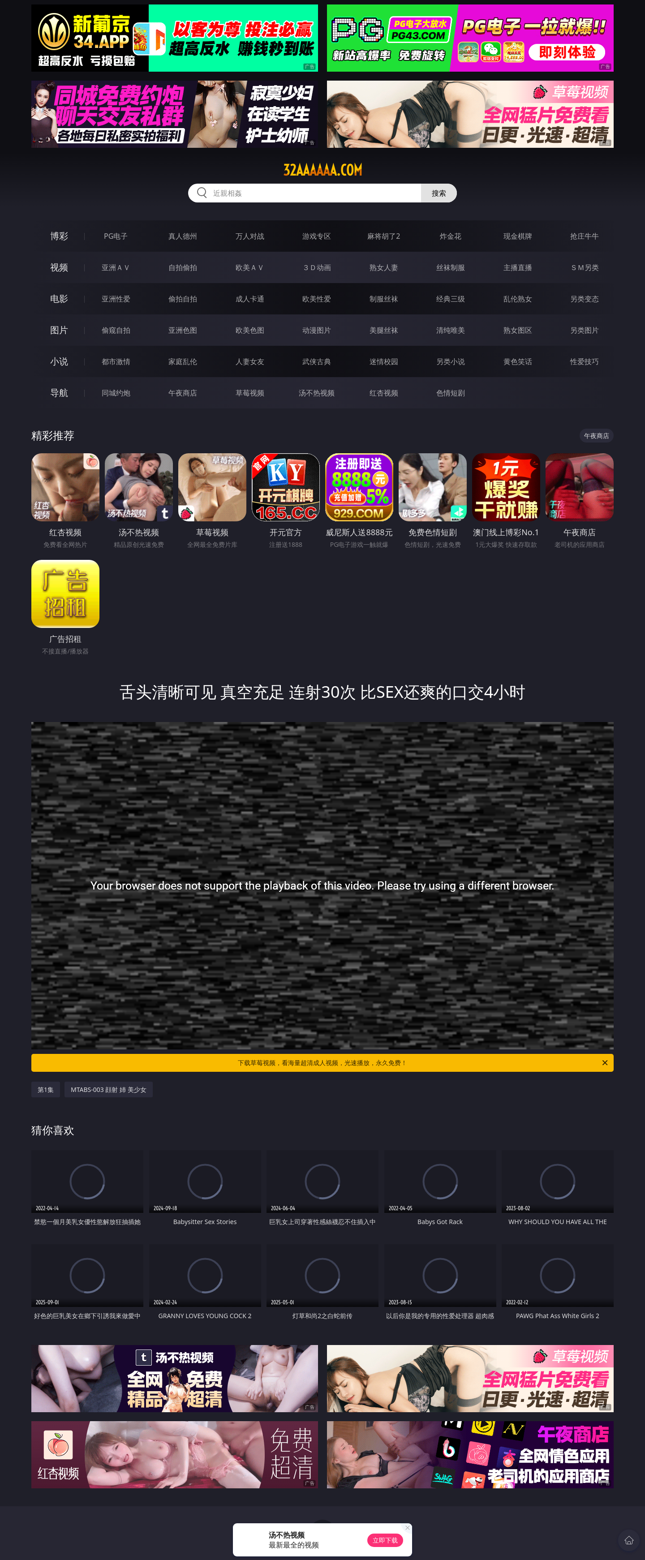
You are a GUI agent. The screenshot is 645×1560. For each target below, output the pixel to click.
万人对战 (250, 236)
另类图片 (584, 330)
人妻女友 (250, 361)
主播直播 (517, 267)
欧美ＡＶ (250, 267)
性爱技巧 (584, 361)
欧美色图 (250, 330)
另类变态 (584, 299)
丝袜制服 (450, 267)
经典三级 (450, 299)
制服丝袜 (384, 299)
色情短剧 (450, 393)
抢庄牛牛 (584, 236)
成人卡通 (250, 299)
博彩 (59, 236)
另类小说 (450, 361)
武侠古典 (316, 361)
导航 (59, 393)
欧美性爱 (316, 299)
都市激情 (116, 361)
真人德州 (182, 236)
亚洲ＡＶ (116, 267)
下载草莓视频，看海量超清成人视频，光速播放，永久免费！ (423, 1062)
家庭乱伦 (182, 361)
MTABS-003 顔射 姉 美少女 (108, 1089)
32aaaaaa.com (322, 170)
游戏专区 (316, 236)
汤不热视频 (317, 393)
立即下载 (385, 1540)
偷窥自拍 (116, 330)
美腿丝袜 (384, 330)
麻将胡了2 (383, 236)
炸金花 (450, 236)
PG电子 (116, 236)
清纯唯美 (450, 330)
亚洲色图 (182, 330)
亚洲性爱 (116, 299)
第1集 (46, 1089)
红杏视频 (384, 393)
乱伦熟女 (517, 299)
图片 (59, 330)
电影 (59, 298)
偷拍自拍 (182, 299)
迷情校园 (384, 361)
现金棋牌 (517, 236)
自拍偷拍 (182, 267)
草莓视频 (250, 393)
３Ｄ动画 (316, 267)
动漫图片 (316, 330)
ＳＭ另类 (584, 267)
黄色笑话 (517, 361)
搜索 (439, 193)
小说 (59, 361)
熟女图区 (517, 330)
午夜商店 (182, 393)
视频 (59, 267)
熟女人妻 (384, 267)
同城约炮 (116, 393)
